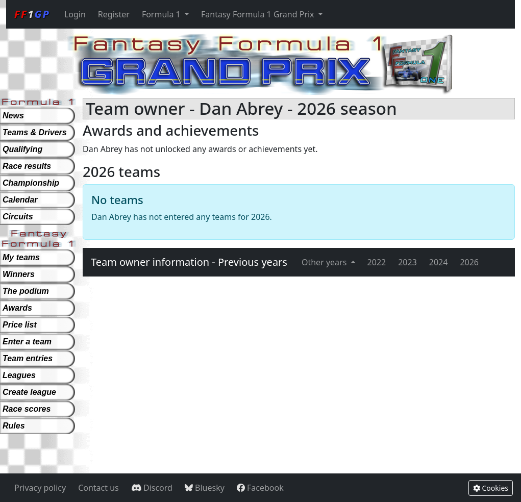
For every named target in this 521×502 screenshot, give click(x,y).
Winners (19, 274)
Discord (151, 487)
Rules (14, 425)
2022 (376, 262)
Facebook (260, 487)
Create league (29, 392)
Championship (31, 183)
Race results (27, 166)
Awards (17, 308)
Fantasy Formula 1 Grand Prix (258, 14)
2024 (438, 262)
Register (114, 14)
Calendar (20, 199)
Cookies (490, 488)
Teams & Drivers (35, 132)
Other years (325, 262)
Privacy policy (40, 487)
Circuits (18, 216)
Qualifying (22, 149)
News (13, 115)
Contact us (98, 487)
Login (75, 14)
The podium (26, 291)
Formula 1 (162, 14)
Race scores (27, 409)
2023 (407, 262)
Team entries (28, 358)
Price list (20, 324)
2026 (469, 262)
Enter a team (27, 341)
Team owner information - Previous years (189, 262)
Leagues (19, 375)
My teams (21, 257)
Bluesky (205, 487)
